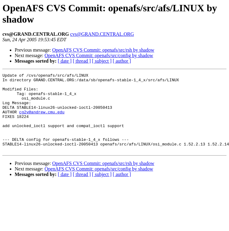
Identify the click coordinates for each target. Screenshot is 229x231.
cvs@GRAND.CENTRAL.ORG (102, 34)
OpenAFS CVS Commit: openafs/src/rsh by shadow (103, 50)
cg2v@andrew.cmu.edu (42, 120)
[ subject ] (102, 61)
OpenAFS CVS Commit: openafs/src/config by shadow (99, 55)
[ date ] (65, 61)
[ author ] (122, 61)
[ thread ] (82, 61)
